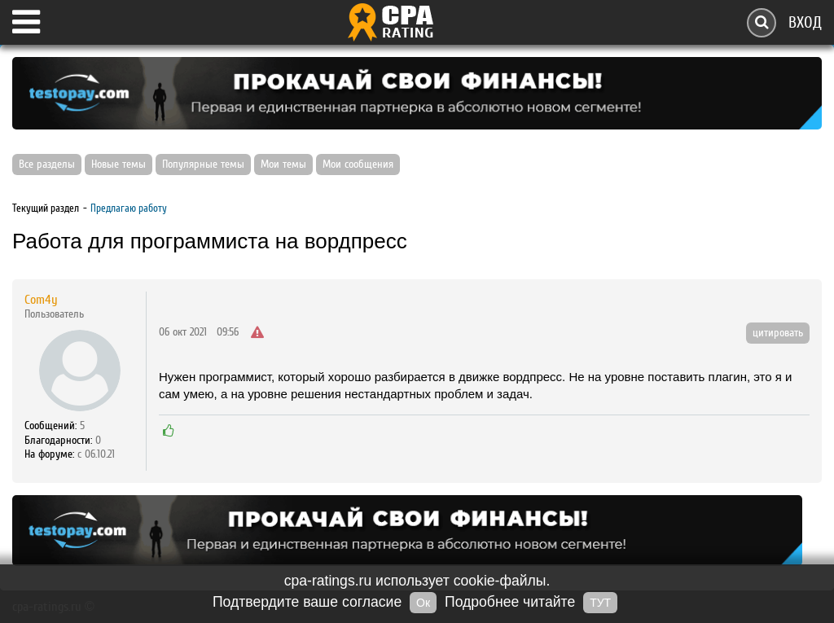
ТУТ (600, 602)
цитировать (778, 333)
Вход (805, 22)
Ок (423, 602)
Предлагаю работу (128, 208)
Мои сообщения (358, 164)
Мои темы (283, 164)
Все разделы (47, 164)
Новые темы (118, 164)
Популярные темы (203, 164)
